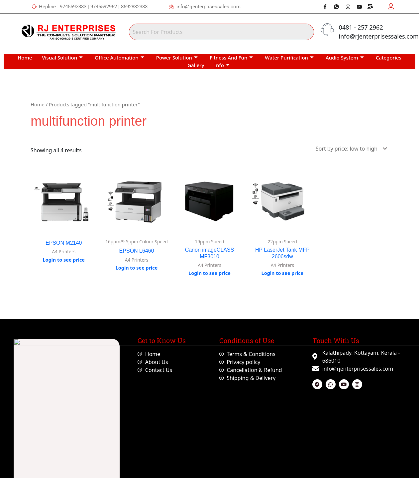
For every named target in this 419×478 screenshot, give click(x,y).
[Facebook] (323, 7)
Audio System (345, 57)
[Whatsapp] (334, 7)
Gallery (195, 65)
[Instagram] (345, 7)
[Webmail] (368, 7)
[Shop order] (349, 148)
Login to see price (64, 260)
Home (25, 57)
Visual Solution (62, 57)
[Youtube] (357, 7)
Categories (388, 57)
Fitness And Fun (231, 57)
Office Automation (119, 57)
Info (222, 65)
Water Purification (289, 57)
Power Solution (177, 57)
